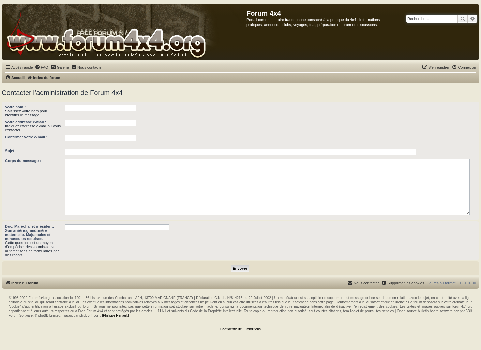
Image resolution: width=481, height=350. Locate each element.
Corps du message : (23, 161)
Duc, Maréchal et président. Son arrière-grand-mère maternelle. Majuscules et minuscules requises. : (29, 232)
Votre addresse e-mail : (25, 122)
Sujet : (11, 151)
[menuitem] (41, 67)
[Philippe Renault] (115, 315)
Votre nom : (15, 107)
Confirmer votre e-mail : (26, 137)
